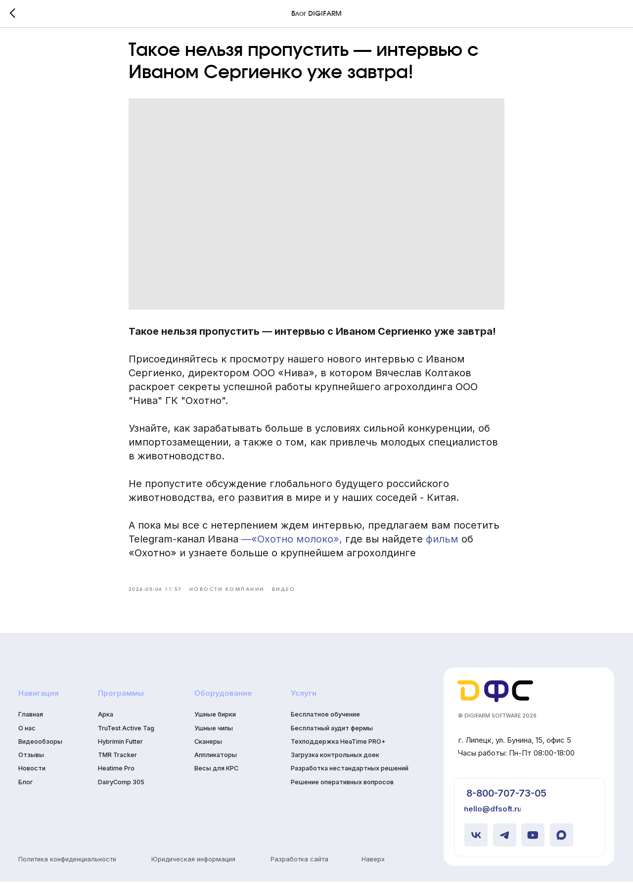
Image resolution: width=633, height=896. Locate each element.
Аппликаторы (215, 769)
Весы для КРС (216, 783)
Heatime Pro (116, 783)
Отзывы (31, 769)
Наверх (373, 873)
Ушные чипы (213, 742)
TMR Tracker (117, 769)
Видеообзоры (40, 756)
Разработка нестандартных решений (349, 783)
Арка (105, 729)
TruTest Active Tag (126, 742)
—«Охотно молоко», (291, 546)
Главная (30, 729)
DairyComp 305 (121, 796)
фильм (442, 546)
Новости (31, 783)
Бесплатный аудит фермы (332, 742)
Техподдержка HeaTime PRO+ (338, 756)
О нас (27, 742)
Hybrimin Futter (120, 756)
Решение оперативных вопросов (342, 796)
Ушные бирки (215, 729)
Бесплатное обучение (325, 729)
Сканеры (208, 756)
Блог (25, 796)
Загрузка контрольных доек (335, 769)
